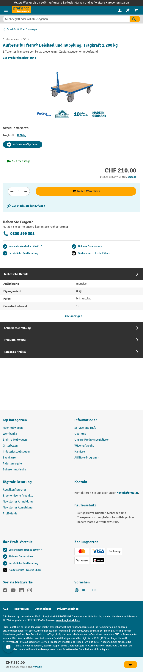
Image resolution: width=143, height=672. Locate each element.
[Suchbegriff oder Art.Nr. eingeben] (66, 19)
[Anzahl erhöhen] (26, 191)
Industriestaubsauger (16, 451)
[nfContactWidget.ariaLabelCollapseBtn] (8, 647)
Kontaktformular (127, 493)
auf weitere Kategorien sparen (109, 2)
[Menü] (6, 10)
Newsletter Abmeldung (17, 507)
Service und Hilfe (85, 428)
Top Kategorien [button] (15, 420)
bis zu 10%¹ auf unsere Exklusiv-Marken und (61, 2)
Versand (132, 176)
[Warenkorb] (136, 10)
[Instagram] (29, 591)
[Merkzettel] (128, 10)
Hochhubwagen (13, 428)
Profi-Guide (10, 513)
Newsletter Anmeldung (18, 501)
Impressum (21, 609)
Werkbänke (10, 434)
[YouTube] (13, 591)
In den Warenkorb (86, 191)
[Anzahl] (19, 191)
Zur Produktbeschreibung (19, 58)
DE (84, 590)
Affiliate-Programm (86, 457)
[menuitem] (120, 10)
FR (94, 590)
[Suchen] (135, 19)
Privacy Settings (67, 609)
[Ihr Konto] (120, 10)
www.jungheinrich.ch (68, 620)
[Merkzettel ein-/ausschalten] (26, 206)
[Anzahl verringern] (12, 191)
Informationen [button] (86, 420)
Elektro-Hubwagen (15, 440)
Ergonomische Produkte (18, 495)
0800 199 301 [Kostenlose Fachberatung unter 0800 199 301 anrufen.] (18, 234)
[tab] (71, 295)
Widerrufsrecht (84, 446)
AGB (5, 609)
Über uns (80, 434)
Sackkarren (10, 457)
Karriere (79, 451)
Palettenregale (12, 463)
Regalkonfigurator (14, 490)
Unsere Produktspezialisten (91, 440)
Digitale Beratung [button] (17, 482)
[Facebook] (5, 591)
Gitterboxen (10, 446)
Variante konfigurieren (22, 144)
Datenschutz (43, 609)
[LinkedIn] (21, 591)
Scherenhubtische (14, 469)
